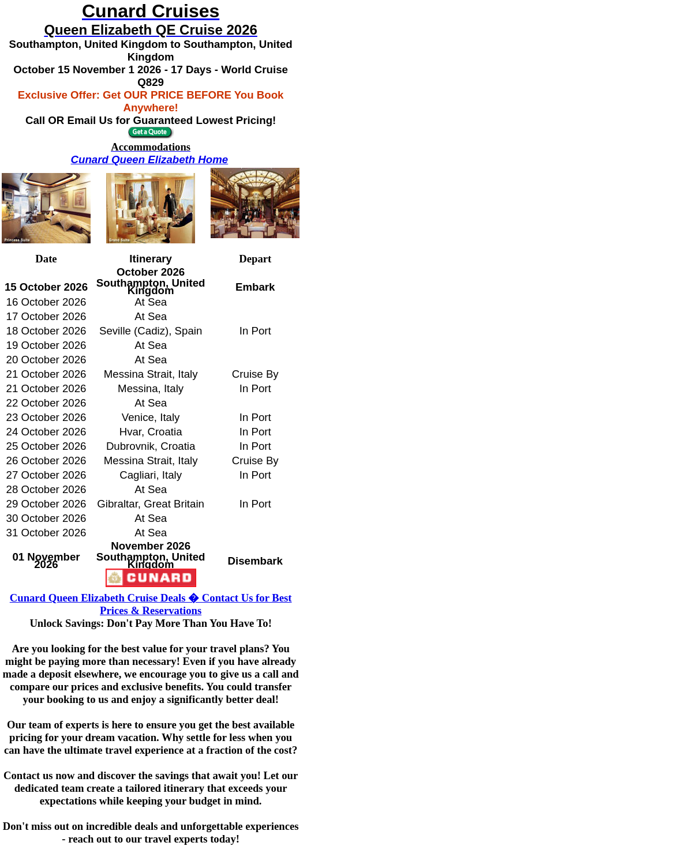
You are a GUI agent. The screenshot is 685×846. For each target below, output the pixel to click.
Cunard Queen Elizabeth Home (150, 159)
